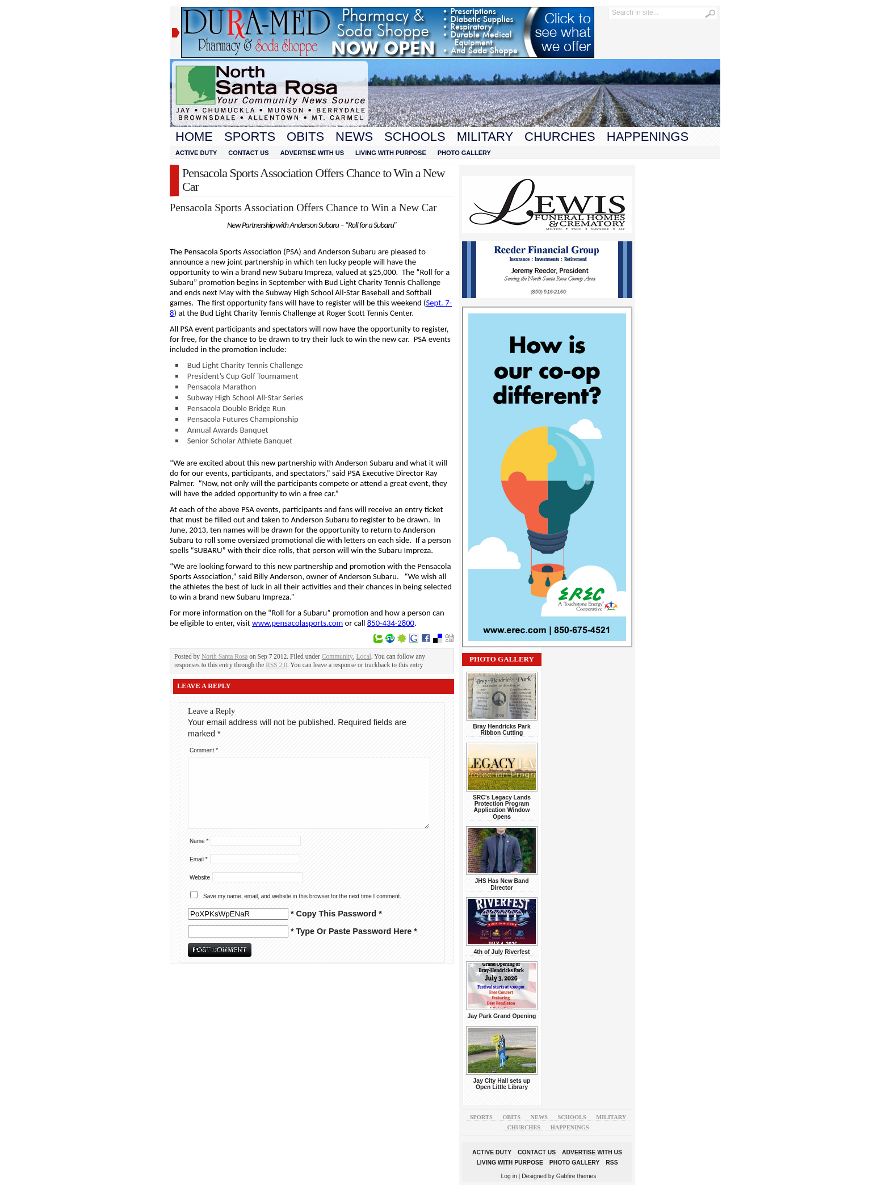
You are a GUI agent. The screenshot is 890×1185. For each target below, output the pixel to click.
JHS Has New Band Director (502, 884)
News (354, 136)
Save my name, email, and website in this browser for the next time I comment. (302, 896)
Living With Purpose (390, 152)
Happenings (648, 136)
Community (337, 656)
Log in (509, 1176)
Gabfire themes (576, 1176)
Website (200, 877)
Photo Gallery (464, 152)
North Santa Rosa (224, 656)
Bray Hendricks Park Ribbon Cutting (501, 729)
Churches (559, 136)
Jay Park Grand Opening (502, 1016)
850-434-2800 (390, 623)
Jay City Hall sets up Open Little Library (502, 1084)
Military (485, 136)
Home (194, 136)
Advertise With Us (312, 152)
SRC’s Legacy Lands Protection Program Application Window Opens (502, 807)
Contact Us (248, 152)
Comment (204, 750)
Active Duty (196, 152)
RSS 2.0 (276, 664)
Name (199, 841)
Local (363, 656)
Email (199, 859)
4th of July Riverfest (501, 952)
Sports (249, 136)
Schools (415, 136)
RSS (612, 1162)
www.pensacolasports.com (297, 623)
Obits (305, 136)
